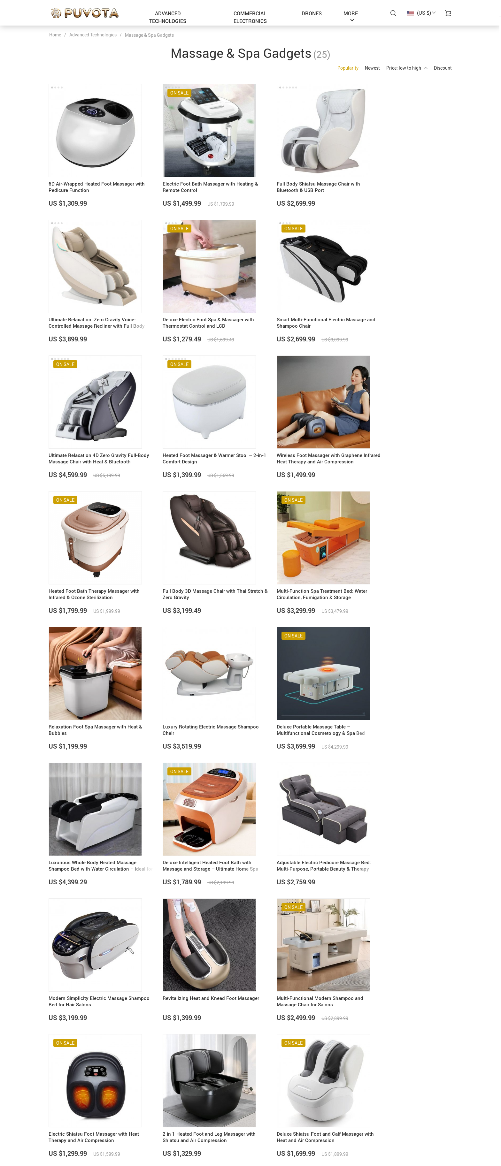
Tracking (264, 1147)
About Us (196, 1115)
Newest (372, 68)
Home (55, 35)
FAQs (260, 1115)
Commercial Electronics (250, 17)
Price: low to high (407, 68)
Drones (312, 13)
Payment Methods (273, 1123)
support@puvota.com (71, 1115)
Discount (443, 68)
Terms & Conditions (206, 1139)
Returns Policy (269, 1139)
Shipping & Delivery (274, 1131)
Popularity (347, 68)
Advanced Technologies (167, 17)
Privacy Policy (201, 1131)
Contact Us (198, 1123)
